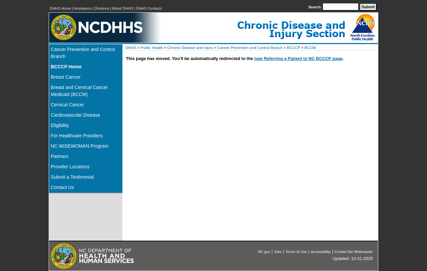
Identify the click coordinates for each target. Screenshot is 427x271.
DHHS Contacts (149, 8)
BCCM (310, 48)
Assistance (82, 8)
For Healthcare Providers (77, 135)
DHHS (130, 48)
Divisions (101, 8)
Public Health (151, 48)
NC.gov (264, 252)
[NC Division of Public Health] (363, 38)
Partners (59, 156)
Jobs (278, 252)
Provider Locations (70, 166)
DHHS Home (60, 8)
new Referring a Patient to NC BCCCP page (298, 58)
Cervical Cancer (67, 104)
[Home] (85, 67)
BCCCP (293, 48)
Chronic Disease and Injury (190, 48)
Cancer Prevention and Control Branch (83, 53)
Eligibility (60, 125)
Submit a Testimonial (72, 177)
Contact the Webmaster (353, 252)
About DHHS (122, 8)
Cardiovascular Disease (75, 115)
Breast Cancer (65, 77)
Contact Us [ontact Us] (62, 187)
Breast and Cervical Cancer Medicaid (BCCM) (79, 91)
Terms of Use (296, 252)
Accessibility (321, 252)
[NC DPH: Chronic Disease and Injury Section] (286, 39)
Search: (315, 7)
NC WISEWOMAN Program (79, 146)
